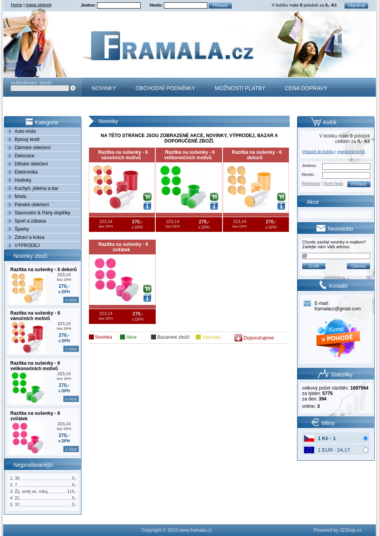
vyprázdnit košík (351, 152)
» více (70, 300)
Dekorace (25, 155)
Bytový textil (27, 139)
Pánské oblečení (32, 204)
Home (16, 4)
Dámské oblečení (33, 147)
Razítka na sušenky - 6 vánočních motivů (35, 315)
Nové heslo (333, 183)
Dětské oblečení (31, 164)
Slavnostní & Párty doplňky (42, 213)
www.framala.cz (195, 530)
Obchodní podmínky (165, 88)
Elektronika (26, 172)
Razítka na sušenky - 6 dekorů (43, 269)
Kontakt (104, 107)
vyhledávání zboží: (32, 82)
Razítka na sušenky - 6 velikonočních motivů (35, 365)
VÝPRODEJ (27, 245)
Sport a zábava (30, 221)
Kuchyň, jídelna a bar (37, 188)
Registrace (311, 183)
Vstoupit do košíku (318, 152)
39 (17, 478)
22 (17, 498)
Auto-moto (25, 131)
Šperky (22, 229)
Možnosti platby (240, 88)
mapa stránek (39, 4)
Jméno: (89, 5)
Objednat (356, 5)
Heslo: (157, 5)
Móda (20, 196)
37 (17, 504)
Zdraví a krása (30, 237)
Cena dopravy (306, 88)
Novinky (104, 88)
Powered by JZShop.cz (338, 530)
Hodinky (23, 180)
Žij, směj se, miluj (31, 491)
